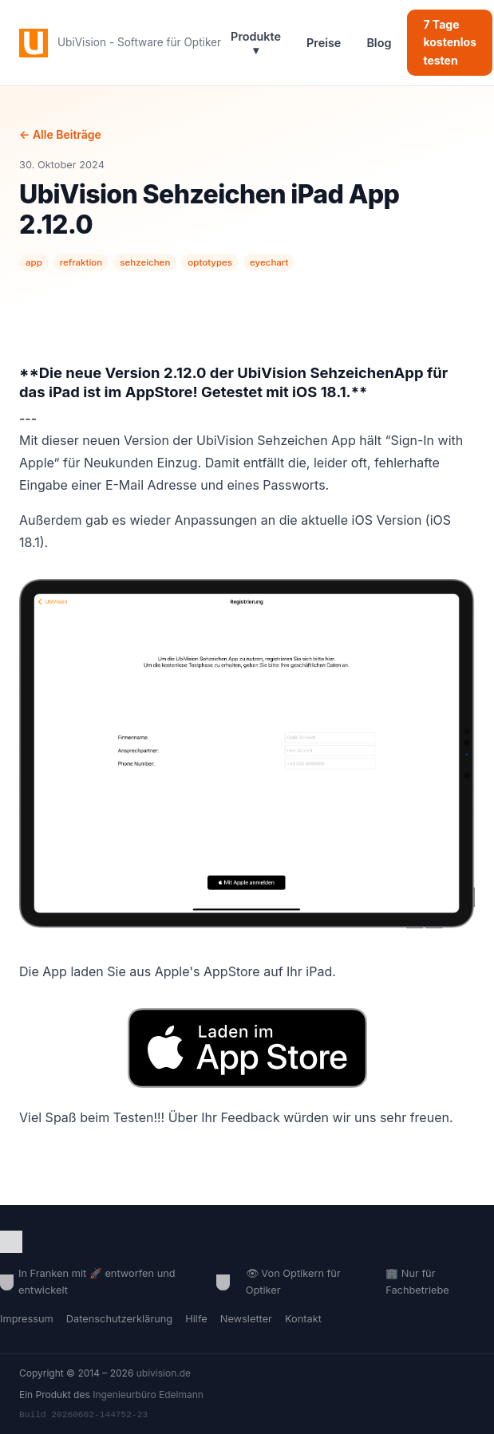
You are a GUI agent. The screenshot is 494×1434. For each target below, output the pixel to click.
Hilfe (196, 1319)
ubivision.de (163, 1373)
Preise (323, 42)
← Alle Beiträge (60, 134)
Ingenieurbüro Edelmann (148, 1395)
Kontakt (303, 1319)
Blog (378, 42)
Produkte (256, 43)
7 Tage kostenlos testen (449, 42)
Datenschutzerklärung (119, 1319)
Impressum (26, 1319)
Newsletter (246, 1319)
